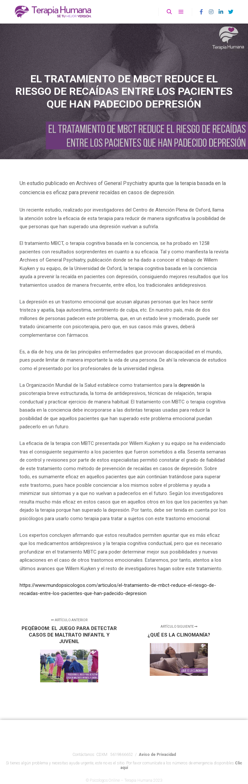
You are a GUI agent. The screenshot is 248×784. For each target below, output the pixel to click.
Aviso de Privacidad (157, 759)
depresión (189, 385)
